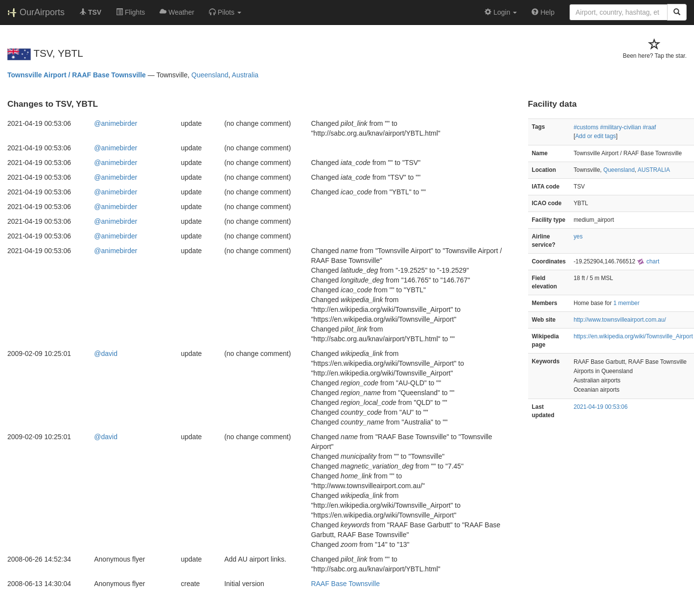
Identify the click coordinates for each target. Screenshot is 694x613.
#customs (586, 127)
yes (578, 236)
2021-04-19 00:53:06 (600, 406)
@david (105, 353)
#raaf (649, 127)
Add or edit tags (595, 136)
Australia (245, 75)
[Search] (677, 12)
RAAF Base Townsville (345, 584)
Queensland (210, 75)
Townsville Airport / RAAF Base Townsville (76, 75)
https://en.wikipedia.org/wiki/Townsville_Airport (633, 336)
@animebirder (115, 123)
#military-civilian (620, 127)
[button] (225, 12)
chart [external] (648, 261)
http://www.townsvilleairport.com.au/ (620, 319)
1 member (626, 303)
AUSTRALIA (654, 169)
